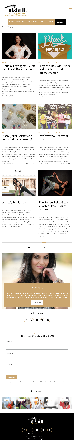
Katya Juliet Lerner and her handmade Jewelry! (18, 140)
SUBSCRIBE (60, 22)
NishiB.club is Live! (15, 204)
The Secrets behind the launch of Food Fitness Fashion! (54, 208)
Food (50, 62)
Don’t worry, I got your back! (54, 140)
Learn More (37, 305)
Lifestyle (61, 134)
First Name (9, 344)
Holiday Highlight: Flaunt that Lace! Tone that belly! (17, 69)
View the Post (30, 99)
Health (54, 62)
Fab (3, 62)
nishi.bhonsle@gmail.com (36, 436)
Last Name (9, 355)
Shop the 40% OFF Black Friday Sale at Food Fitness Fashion (52, 69)
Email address (10, 367)
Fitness (8, 62)
